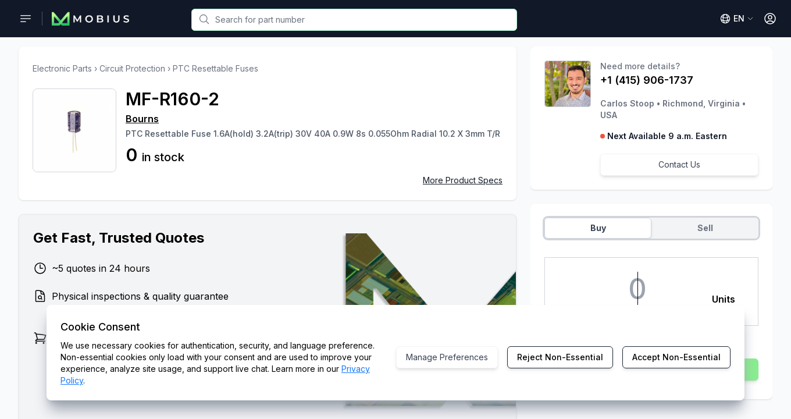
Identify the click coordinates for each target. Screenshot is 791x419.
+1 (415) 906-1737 (646, 80)
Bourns (142, 119)
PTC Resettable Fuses (215, 68)
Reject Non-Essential (560, 357)
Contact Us (679, 164)
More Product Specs (463, 180)
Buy (598, 228)
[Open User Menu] (770, 18)
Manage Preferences (447, 357)
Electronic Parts (62, 68)
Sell (705, 228)
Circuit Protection (132, 68)
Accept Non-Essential (676, 357)
